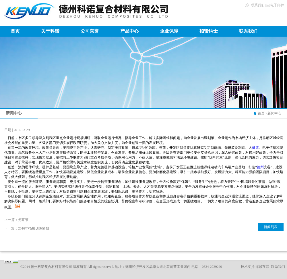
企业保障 (169, 31)
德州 (260, 167)
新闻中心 (274, 113)
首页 (15, 31)
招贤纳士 (208, 31)
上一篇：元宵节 (16, 220)
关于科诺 (50, 31)
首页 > (262, 113)
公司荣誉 (90, 31)
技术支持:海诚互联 (255, 267)
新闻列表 (271, 227)
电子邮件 (277, 5)
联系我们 (258, 5)
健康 (255, 148)
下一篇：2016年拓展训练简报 (26, 228)
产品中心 (129, 31)
